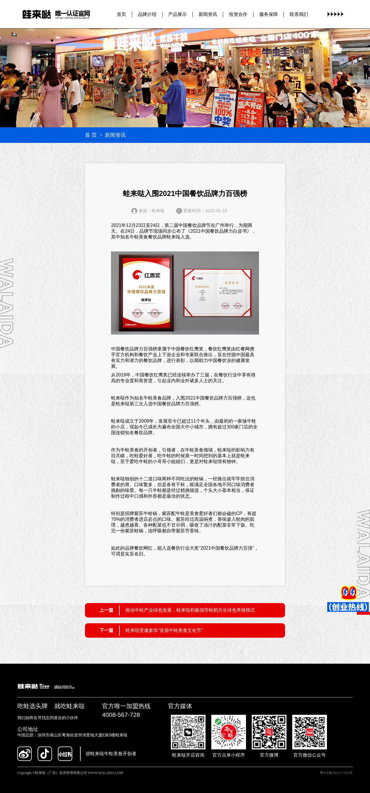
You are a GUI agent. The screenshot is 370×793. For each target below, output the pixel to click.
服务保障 (268, 14)
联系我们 (299, 14)
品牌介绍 (147, 14)
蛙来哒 (173, 236)
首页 (121, 14)
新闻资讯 (208, 14)
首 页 (91, 135)
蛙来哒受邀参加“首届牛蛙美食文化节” (164, 630)
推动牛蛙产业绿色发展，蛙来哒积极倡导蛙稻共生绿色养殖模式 (190, 610)
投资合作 (238, 14)
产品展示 (177, 14)
